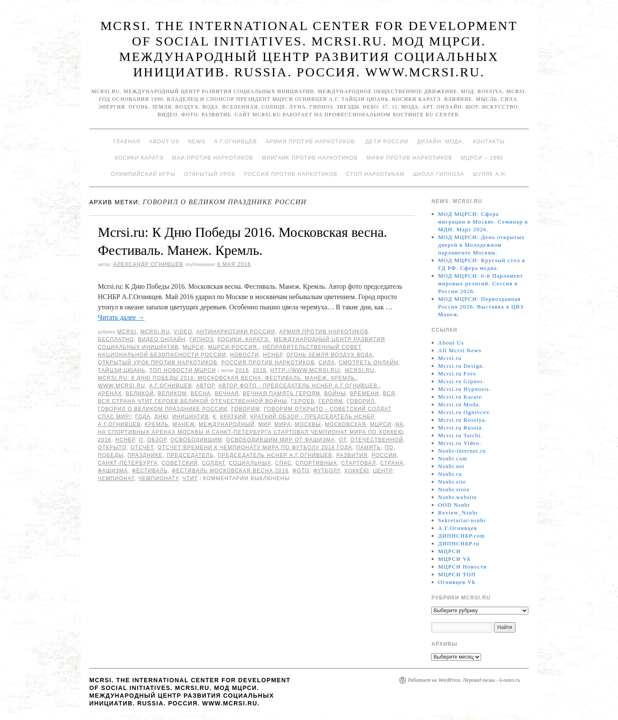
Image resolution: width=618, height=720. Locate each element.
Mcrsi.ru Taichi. (460, 435)
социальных (250, 463)
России (384, 455)
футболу (326, 471)
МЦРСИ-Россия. (233, 347)
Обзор (157, 440)
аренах (110, 393)
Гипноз (201, 339)
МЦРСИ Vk (454, 559)
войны (335, 393)
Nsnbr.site (452, 481)
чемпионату (158, 478)
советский (180, 463)
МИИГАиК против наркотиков (310, 158)
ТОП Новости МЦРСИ (182, 370)
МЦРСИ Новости (462, 566)
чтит (190, 478)
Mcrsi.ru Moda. (459, 404)
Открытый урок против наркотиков (157, 363)
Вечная (227, 393)
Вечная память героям (281, 393)
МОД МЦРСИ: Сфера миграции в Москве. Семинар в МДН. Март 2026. (483, 222)
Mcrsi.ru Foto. (458, 373)
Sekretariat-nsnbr (462, 520)
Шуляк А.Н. (490, 174)
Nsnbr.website (457, 497)
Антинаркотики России (235, 332)
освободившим (196, 440)
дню (161, 417)
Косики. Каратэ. (244, 339)
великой (140, 393)
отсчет (142, 448)
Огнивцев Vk (457, 582)
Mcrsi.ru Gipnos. (461, 381)
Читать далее (121, 317)
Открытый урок (209, 174)
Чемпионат (116, 478)
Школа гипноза (438, 174)
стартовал (358, 463)
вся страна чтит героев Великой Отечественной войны (192, 401)
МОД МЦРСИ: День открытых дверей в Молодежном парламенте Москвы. (481, 245)
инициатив (190, 417)
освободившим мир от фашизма (280, 440)
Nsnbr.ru (450, 474)
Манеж (184, 424)
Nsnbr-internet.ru (462, 451)
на (399, 424)
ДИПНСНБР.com (461, 535)
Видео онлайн (161, 339)
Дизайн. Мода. (440, 142)
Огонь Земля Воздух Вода (329, 355)
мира (282, 424)
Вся (389, 393)
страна (391, 463)
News (197, 142)
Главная (126, 142)
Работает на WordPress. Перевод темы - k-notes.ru (464, 680)
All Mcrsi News (460, 350)
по (389, 448)
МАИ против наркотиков (212, 158)
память (368, 448)
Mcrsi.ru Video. (460, 443)
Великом (172, 393)
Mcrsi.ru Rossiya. (462, 420)
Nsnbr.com (452, 458)
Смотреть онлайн (368, 363)
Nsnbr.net (451, 466)
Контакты (489, 142)
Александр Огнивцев (148, 264)
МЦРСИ (193, 347)
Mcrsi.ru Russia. (461, 427)
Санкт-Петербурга (128, 463)
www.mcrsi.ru (121, 386)
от (342, 440)
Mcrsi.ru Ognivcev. (464, 412)
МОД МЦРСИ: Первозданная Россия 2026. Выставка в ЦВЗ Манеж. (481, 307)
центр (382, 471)
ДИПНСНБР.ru (459, 543)
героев (303, 401)
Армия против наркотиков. (311, 142)
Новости (244, 355)
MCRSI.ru (359, 370)
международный (226, 424)
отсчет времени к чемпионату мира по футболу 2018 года (255, 448)
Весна (201, 393)
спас (283, 463)
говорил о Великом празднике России (162, 409)
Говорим (245, 409)
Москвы (308, 424)
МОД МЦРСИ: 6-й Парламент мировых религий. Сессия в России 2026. (480, 283)
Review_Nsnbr (458, 512)
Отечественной (376, 440)
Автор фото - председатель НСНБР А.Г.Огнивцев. (298, 386)
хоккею (356, 471)
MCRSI (126, 332)
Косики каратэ (139, 158)
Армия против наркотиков (323, 332)
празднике (145, 455)
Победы (111, 455)
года (143, 417)
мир (264, 424)
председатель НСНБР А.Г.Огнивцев (275, 455)
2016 (242, 370)
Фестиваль (150, 471)
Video (183, 332)
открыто (112, 448)
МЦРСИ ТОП (457, 574)
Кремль (157, 424)
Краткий (233, 417)
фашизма (113, 471)
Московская (345, 424)
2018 (260, 370)
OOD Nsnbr (454, 505)
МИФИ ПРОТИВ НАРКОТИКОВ (409, 158)
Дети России (387, 142)
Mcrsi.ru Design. (461, 366)
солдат (213, 463)
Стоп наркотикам (375, 174)
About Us (164, 142)
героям (330, 401)
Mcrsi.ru (155, 332)
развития (352, 455)
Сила (326, 363)
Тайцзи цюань (121, 370)
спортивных (316, 463)
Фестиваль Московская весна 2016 (230, 471)
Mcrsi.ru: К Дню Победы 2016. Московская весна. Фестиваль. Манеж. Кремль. (227, 378)
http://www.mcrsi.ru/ (305, 370)
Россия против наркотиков (290, 174)
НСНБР (273, 355)
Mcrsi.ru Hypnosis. (464, 389)
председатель (190, 455)
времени (364, 393)
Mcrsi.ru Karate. (461, 396)
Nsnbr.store (454, 489)
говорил (361, 401)
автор (205, 386)
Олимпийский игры (143, 174)
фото (301, 471)
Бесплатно (116, 339)
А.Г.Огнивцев (235, 142)
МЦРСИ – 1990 (482, 158)
